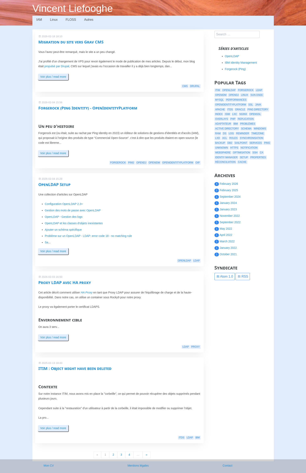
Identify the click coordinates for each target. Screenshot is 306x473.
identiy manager (226, 157)
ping (131, 162)
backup (220, 142)
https (234, 147)
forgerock (118, 162)
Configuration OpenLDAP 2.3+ (64, 204)
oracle (240, 109)
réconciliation (225, 162)
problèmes (247, 123)
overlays (221, 119)
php (232, 119)
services (256, 142)
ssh (255, 152)
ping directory (257, 109)
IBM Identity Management (241, 62)
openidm (154, 162)
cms (185, 86)
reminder (242, 133)
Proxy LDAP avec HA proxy (64, 282)
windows (260, 128)
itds (181, 437)
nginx (243, 114)
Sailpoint (241, 142)
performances (236, 99)
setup (244, 157)
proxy (195, 346)
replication (246, 119)
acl (224, 138)
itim (217, 90)
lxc (234, 114)
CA (261, 152)
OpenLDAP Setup (54, 184)
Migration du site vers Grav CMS (71, 42)
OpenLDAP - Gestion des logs (63, 216)
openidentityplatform (177, 162)
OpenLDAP (232, 56)
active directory (227, 128)
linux (244, 95)
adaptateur (223, 123)
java (258, 104)
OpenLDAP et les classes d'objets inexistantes (74, 223)
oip (198, 162)
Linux (54, 20)
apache (220, 109)
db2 (230, 142)
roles (233, 138)
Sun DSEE (256, 95)
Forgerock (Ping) (235, 69)
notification (249, 147)
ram (218, 133)
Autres (91, 20)
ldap (196, 260)
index (219, 114)
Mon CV (49, 465)
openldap (184, 260)
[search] (237, 34)
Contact (227, 465)
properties (258, 157)
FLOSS (71, 20)
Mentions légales (138, 465)
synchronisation (251, 138)
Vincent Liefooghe (72, 8)
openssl (255, 114)
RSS (242, 276)
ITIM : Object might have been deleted (75, 368)
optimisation (241, 152)
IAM (39, 20)
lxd (217, 138)
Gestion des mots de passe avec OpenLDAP (73, 210)
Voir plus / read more (53, 76)
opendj (141, 162)
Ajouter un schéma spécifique (63, 229)
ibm (197, 437)
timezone (257, 133)
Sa (46, 242)
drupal (195, 86)
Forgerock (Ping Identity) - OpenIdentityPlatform (87, 108)
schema (246, 128)
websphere (223, 152)
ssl (250, 104)
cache (242, 162)
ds (224, 133)
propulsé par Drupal (56, 66)
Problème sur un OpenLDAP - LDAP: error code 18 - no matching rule (88, 236)
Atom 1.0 (224, 276)
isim (227, 114)
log (231, 133)
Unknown (221, 147)
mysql (219, 99)
